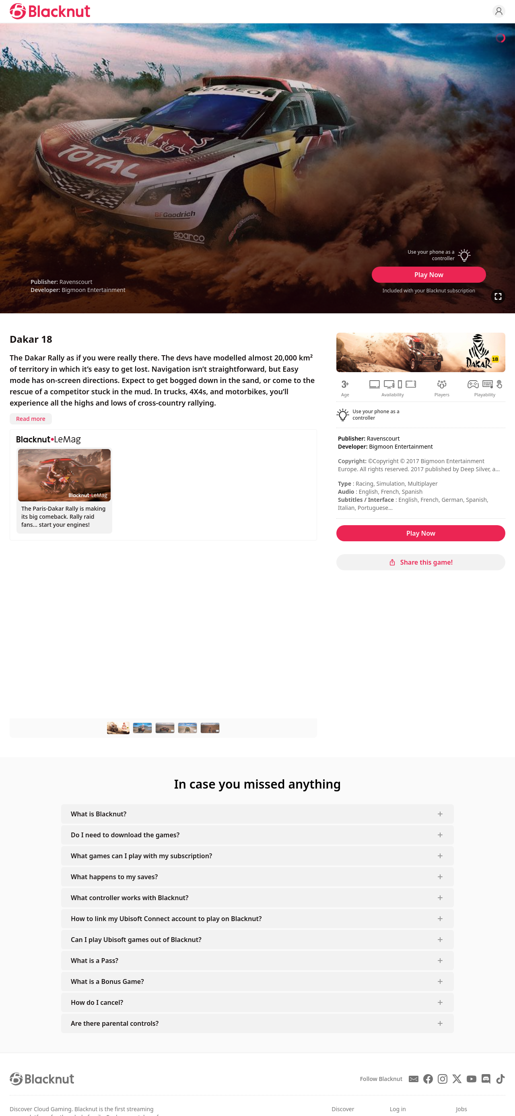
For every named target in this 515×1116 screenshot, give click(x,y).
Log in (398, 1109)
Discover (343, 1109)
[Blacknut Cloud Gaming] (50, 11)
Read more (30, 418)
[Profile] (498, 11)
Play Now (428, 274)
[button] (429, 255)
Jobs (461, 1109)
